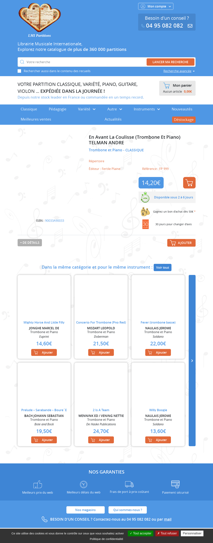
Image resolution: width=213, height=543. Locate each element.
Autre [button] (114, 109)
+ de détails (29, 243)
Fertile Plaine (111, 169)
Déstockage (184, 119)
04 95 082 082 (163, 25)
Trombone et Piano (106, 150)
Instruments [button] (147, 109)
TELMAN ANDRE (106, 142)
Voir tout (162, 267)
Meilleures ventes (36, 119)
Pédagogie (57, 109)
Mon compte (156, 6)
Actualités (113, 119)
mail (167, 519)
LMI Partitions (39, 35)
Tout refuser (167, 533)
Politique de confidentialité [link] (106, 539)
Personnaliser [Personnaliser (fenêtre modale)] (192, 533)
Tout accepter (140, 533)
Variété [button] (86, 109)
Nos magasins (85, 510)
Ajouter (189, 183)
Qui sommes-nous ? (127, 510)
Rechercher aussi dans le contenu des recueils (57, 71)
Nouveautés (182, 109)
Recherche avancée (177, 71)
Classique (29, 109)
